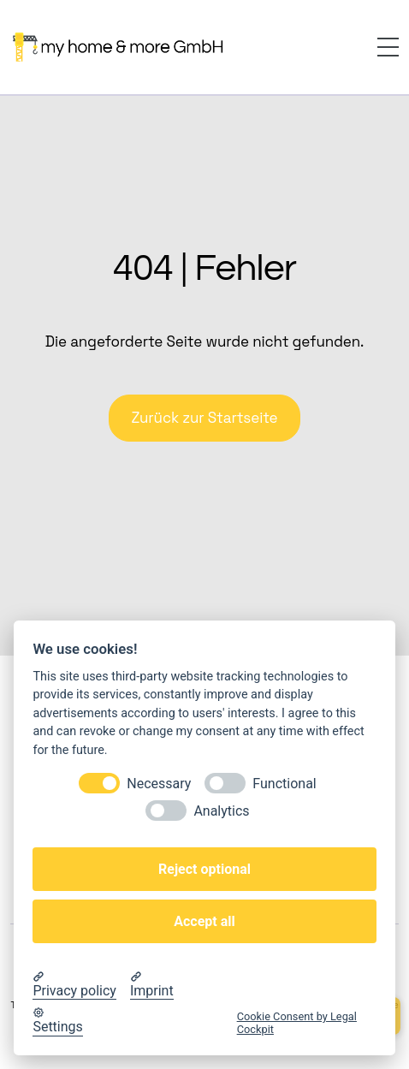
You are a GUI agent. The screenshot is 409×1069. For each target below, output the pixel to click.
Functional (284, 783)
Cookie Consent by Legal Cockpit (297, 1023)
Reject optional (204, 869)
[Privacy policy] (74, 985)
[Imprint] (152, 985)
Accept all (204, 921)
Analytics (221, 811)
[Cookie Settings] (57, 1021)
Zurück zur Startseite (204, 417)
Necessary (159, 783)
